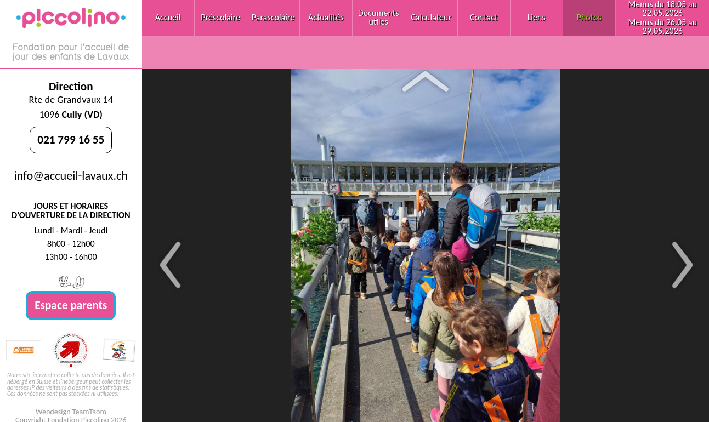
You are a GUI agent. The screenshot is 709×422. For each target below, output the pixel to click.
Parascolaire (273, 17)
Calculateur (431, 17)
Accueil (168, 17)
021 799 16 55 (70, 140)
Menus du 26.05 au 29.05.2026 (662, 26)
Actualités (326, 17)
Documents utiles (378, 17)
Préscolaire (220, 17)
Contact (484, 17)
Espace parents (71, 305)
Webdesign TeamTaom (71, 412)
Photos (589, 17)
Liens (537, 17)
